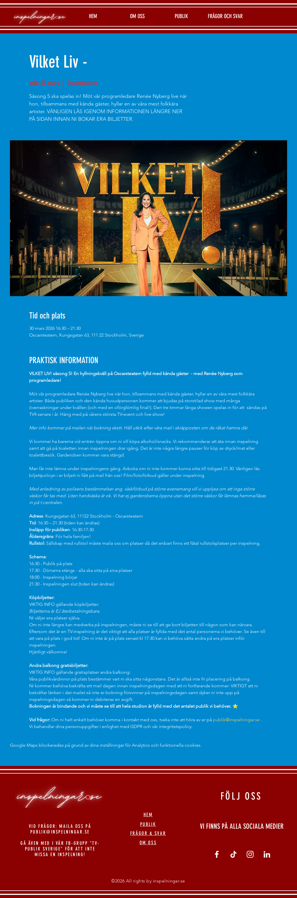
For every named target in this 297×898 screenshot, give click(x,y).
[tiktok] (233, 854)
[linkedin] (267, 854)
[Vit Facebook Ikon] (216, 854)
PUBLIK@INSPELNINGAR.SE (60, 832)
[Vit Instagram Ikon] (250, 854)
